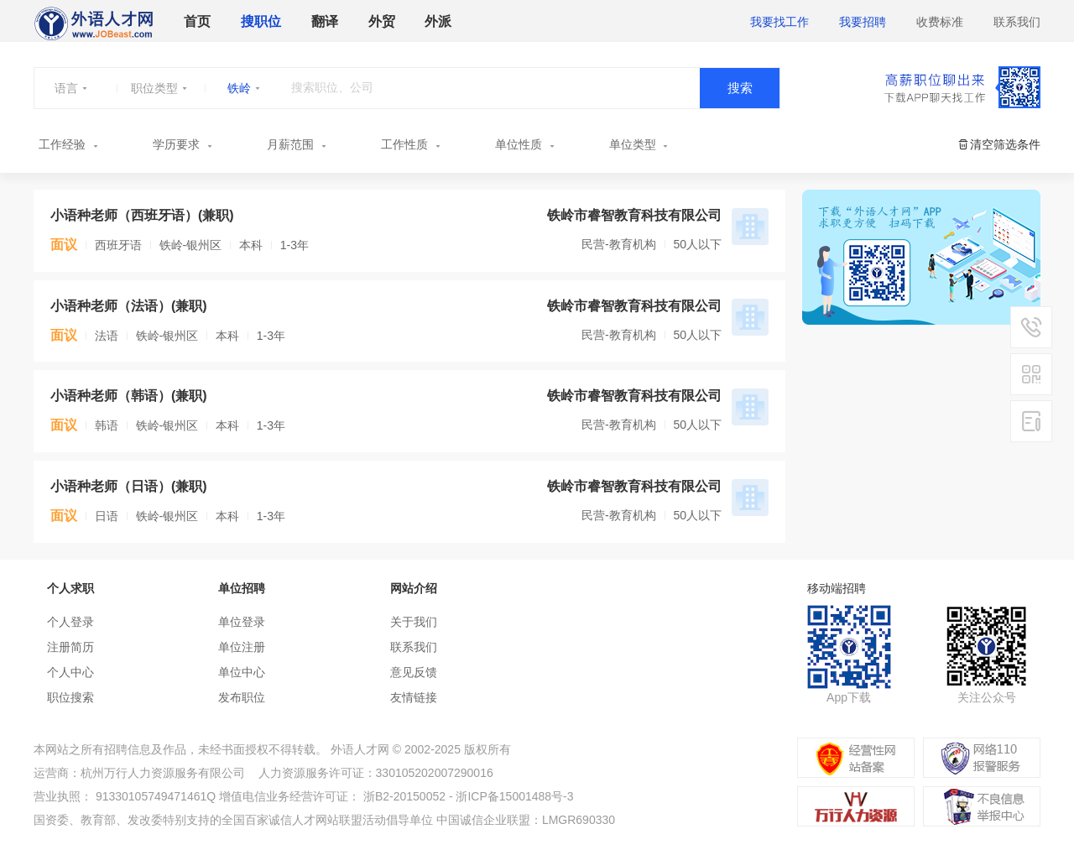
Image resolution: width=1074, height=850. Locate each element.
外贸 (381, 21)
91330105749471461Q (156, 796)
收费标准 (939, 22)
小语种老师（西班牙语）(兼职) (142, 215)
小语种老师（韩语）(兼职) (128, 395)
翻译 (324, 21)
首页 (197, 21)
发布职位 (241, 697)
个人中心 (70, 672)
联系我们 (1016, 22)
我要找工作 (779, 22)
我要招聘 (862, 22)
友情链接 (413, 697)
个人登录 (70, 621)
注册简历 (70, 647)
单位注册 (241, 647)
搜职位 (261, 21)
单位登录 (241, 621)
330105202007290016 (434, 773)
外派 (438, 21)
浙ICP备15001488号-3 (514, 796)
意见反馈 (413, 672)
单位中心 (241, 672)
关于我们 (413, 621)
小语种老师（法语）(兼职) (128, 306)
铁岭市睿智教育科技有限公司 (634, 215)
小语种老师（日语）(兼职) (128, 486)
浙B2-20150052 (404, 796)
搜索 (740, 88)
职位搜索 (70, 697)
